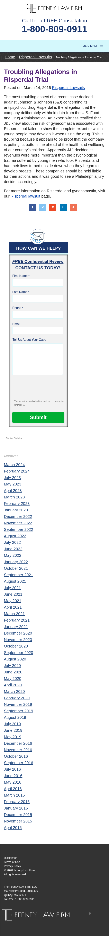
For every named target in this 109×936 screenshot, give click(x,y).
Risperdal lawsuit (25, 196)
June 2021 (13, 594)
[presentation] (38, 389)
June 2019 (13, 730)
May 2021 (12, 601)
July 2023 (12, 477)
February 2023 (17, 503)
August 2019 (15, 717)
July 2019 (12, 724)
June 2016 (13, 776)
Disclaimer (10, 857)
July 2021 (12, 588)
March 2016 (14, 795)
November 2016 (18, 750)
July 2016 (12, 769)
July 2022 (12, 542)
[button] (90, 46)
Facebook (90, 913)
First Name (20, 276)
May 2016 (12, 782)
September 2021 (18, 575)
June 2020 (13, 672)
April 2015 (13, 827)
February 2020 (17, 698)
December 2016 (18, 743)
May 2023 (12, 484)
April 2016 (13, 789)
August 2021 (15, 581)
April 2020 (13, 685)
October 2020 (16, 646)
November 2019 (18, 704)
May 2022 (12, 555)
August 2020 (15, 659)
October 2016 (16, 756)
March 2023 (14, 497)
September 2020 (18, 652)
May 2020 (12, 678)
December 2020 (18, 633)
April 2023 (13, 490)
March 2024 (14, 465)
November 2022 (18, 523)
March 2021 (14, 614)
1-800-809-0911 (54, 29)
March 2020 (14, 691)
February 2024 (17, 471)
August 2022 (15, 536)
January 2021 (16, 627)
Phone (16, 308)
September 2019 (18, 711)
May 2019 (12, 737)
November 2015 (18, 821)
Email (16, 324)
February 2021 (17, 620)
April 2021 (13, 607)
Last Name (19, 292)
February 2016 (17, 802)
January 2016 (16, 808)
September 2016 (18, 763)
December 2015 (18, 814)
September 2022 (18, 529)
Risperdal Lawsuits (68, 87)
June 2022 (13, 549)
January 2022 (16, 562)
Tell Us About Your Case (29, 339)
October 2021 (16, 568)
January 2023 (16, 510)
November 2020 (18, 639)
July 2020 (12, 665)
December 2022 (18, 516)
